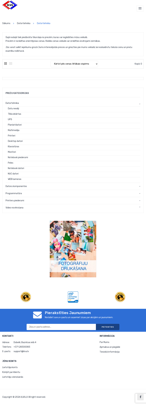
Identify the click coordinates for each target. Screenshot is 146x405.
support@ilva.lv (21, 351)
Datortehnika (23, 23)
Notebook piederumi (18, 157)
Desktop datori (15, 141)
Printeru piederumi (15, 200)
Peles (10, 163)
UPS (10, 119)
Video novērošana (14, 207)
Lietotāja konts (10, 367)
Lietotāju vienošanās (12, 377)
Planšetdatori (15, 125)
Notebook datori (16, 168)
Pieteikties (108, 327)
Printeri (11, 135)
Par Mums (104, 342)
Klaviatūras (13, 146)
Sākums (6, 23)
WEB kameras (14, 179)
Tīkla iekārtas (14, 114)
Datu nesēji (13, 108)
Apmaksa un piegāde (110, 347)
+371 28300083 (22, 347)
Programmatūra (14, 193)
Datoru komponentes (16, 186)
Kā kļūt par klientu (11, 372)
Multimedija (13, 130)
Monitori (12, 152)
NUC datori (13, 173)
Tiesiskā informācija (110, 352)
